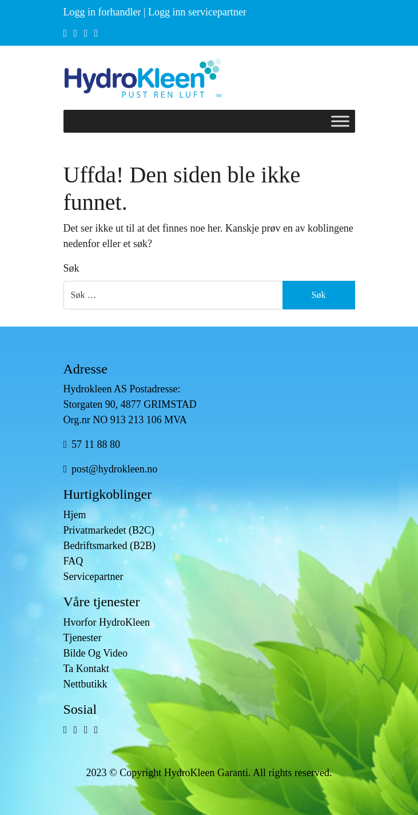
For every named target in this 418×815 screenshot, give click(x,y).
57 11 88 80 (91, 444)
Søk (71, 268)
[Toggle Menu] (340, 121)
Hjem (74, 514)
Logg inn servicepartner (197, 12)
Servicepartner (93, 576)
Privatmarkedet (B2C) (108, 530)
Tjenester (82, 637)
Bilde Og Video (95, 653)
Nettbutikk (85, 684)
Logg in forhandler (102, 12)
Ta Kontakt (86, 668)
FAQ (73, 561)
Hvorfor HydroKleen (106, 622)
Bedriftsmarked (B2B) (109, 545)
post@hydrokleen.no (110, 469)
